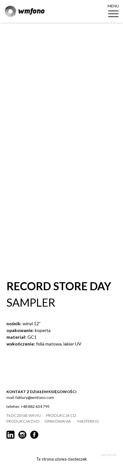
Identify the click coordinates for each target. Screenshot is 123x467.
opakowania (57, 421)
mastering (88, 421)
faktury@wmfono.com (34, 397)
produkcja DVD (23, 421)
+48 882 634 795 (35, 406)
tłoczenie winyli (23, 416)
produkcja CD (61, 416)
